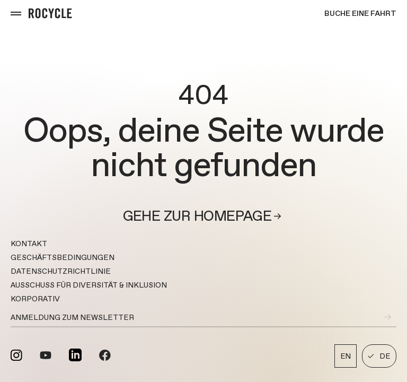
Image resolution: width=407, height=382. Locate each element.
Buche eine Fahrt (360, 13)
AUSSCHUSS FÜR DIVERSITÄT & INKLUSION (89, 285)
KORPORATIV (35, 298)
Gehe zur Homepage (204, 216)
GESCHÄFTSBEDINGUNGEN (62, 257)
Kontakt (29, 243)
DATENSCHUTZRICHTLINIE (61, 271)
